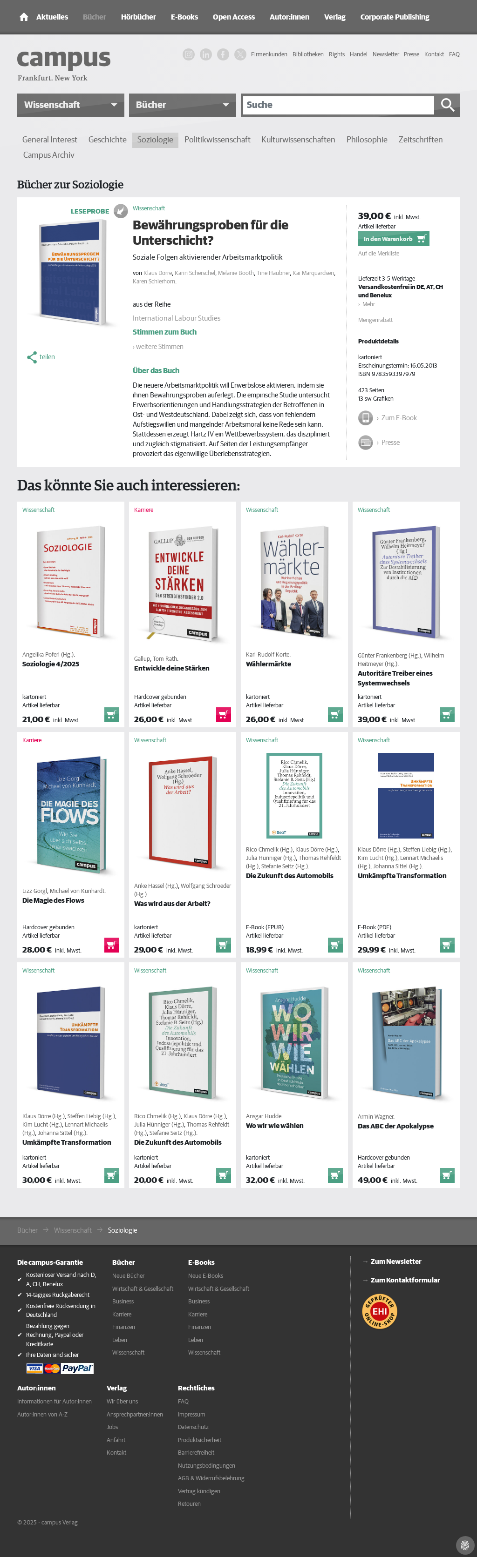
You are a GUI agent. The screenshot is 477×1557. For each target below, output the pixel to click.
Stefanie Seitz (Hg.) (284, 867)
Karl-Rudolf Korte (267, 655)
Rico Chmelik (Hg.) (269, 850)
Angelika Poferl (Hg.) (48, 655)
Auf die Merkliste (378, 254)
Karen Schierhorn (154, 282)
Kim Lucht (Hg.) (377, 858)
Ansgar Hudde (263, 1117)
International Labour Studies (177, 318)
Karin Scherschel (195, 273)
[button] (70, 105)
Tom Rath (165, 659)
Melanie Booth (236, 273)
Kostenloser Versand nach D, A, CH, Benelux (61, 1280)
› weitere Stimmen (158, 346)
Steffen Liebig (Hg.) (426, 850)
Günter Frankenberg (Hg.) (389, 656)
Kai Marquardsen (313, 273)
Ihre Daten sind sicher (52, 1355)
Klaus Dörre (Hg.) (316, 850)
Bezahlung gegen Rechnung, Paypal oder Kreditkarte (54, 1335)
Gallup (142, 659)
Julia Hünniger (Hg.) (271, 858)
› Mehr (366, 305)
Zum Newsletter (396, 1261)
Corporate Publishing (395, 17)
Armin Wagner (375, 1117)
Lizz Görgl (34, 891)
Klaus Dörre (157, 273)
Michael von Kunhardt (77, 891)
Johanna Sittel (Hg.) (397, 867)
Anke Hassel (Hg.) (156, 886)
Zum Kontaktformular (405, 1280)
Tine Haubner (273, 273)
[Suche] (338, 105)
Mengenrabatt (375, 320)
